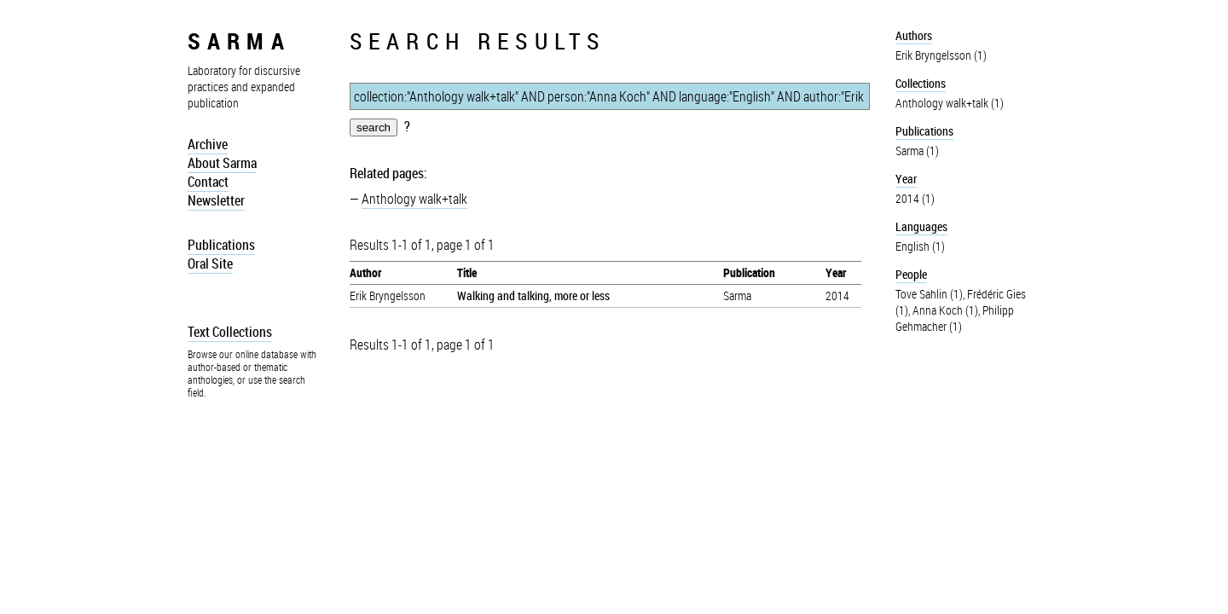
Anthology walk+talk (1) (949, 103)
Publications (221, 244)
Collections (920, 83)
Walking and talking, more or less (533, 295)
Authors (913, 35)
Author (365, 272)
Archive (208, 144)
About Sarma (222, 163)
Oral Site (210, 263)
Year (835, 272)
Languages (921, 226)
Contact (208, 181)
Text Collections (230, 331)
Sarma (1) (917, 150)
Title (467, 272)
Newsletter (216, 200)
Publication (749, 272)
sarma (239, 40)
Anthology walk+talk (414, 198)
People (911, 274)
